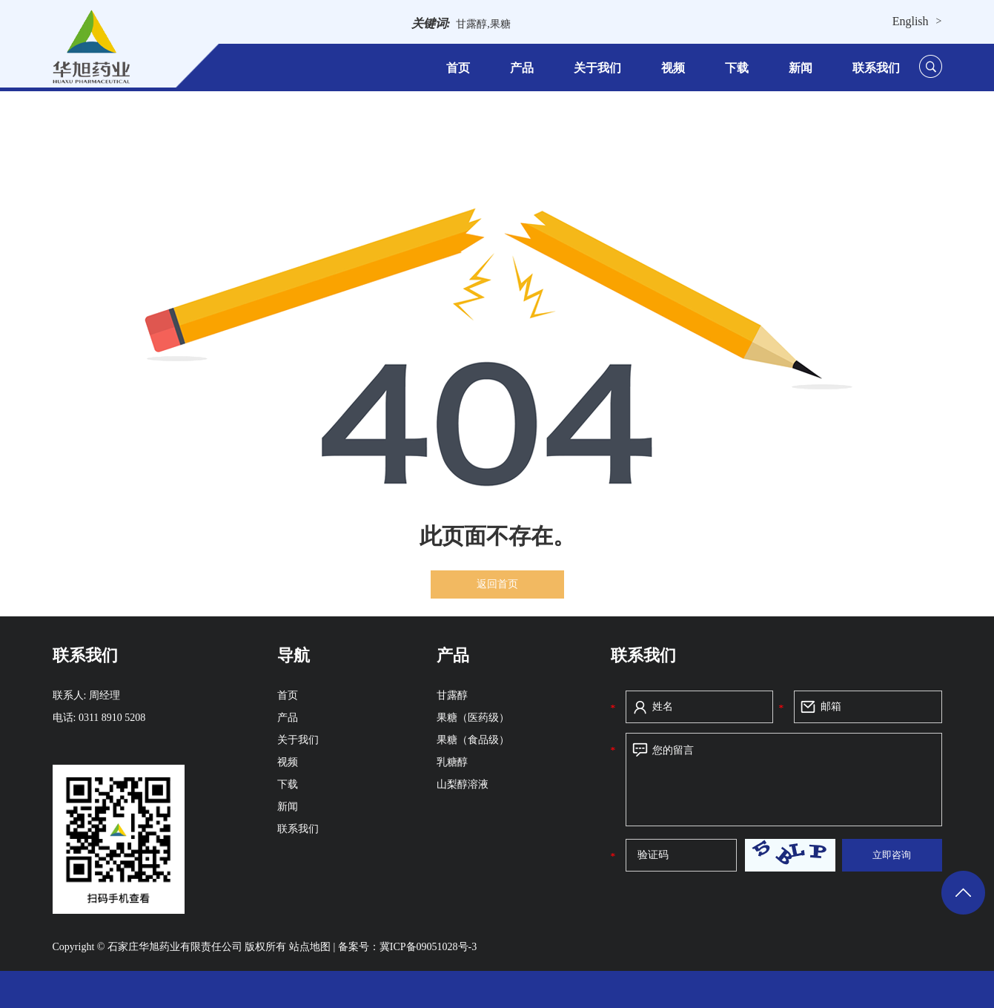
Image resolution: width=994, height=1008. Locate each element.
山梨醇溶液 (462, 784)
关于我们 (597, 68)
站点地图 (311, 946)
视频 (673, 68)
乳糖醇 (452, 762)
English (910, 21)
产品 (522, 68)
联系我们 (876, 68)
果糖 (500, 24)
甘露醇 (471, 24)
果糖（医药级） (473, 717)
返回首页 (497, 584)
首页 (458, 68)
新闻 (800, 68)
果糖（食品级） (473, 739)
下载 (737, 68)
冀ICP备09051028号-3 (428, 946)
